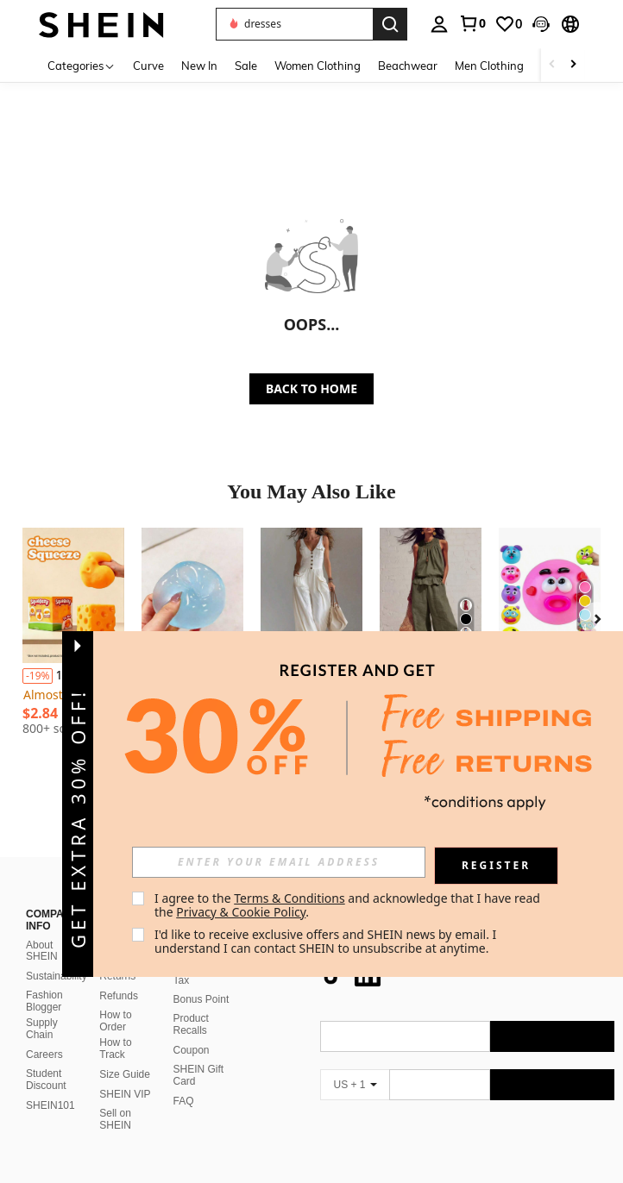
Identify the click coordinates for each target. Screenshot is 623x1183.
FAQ (183, 1060)
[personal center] (439, 24)
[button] (294, 24)
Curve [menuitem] (148, 65)
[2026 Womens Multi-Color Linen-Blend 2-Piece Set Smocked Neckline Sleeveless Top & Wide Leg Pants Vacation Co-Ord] (430, 595)
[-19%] (37, 676)
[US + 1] (354, 1043)
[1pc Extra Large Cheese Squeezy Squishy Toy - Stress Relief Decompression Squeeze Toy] (73, 595)
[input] (278, 862)
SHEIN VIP (124, 1053)
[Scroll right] (573, 65)
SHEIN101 (50, 1064)
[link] (472, 23)
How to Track (115, 1007)
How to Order (115, 979)
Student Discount (46, 1038)
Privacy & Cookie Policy (240, 912)
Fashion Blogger (44, 960)
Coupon (191, 1009)
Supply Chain (42, 987)
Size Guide (124, 1033)
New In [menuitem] (199, 65)
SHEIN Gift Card (198, 1034)
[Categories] (81, 65)
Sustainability (56, 935)
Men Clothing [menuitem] (489, 65)
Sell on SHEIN (115, 1078)
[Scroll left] (552, 65)
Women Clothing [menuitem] (317, 65)
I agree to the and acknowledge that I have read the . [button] (349, 905)
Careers (44, 1013)
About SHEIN (42, 910)
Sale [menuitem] (246, 65)
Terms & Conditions (289, 898)
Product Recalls (191, 983)
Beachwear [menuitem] (407, 65)
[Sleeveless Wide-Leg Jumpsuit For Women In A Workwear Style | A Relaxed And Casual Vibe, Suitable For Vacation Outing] (311, 595)
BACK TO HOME (311, 388)
